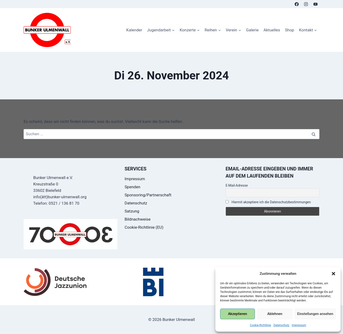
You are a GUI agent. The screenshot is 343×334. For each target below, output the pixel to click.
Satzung (132, 211)
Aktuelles (271, 30)
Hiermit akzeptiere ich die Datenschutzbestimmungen (268, 202)
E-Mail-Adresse (237, 185)
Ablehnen (274, 314)
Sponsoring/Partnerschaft (148, 195)
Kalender (134, 30)
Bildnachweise (138, 219)
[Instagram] (306, 4)
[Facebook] (297, 4)
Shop (289, 30)
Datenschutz (281, 325)
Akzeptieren (237, 314)
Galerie (252, 30)
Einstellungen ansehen (315, 314)
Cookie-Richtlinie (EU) (144, 227)
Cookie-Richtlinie (260, 325)
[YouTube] (315, 4)
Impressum (299, 325)
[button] (333, 273)
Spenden (132, 186)
